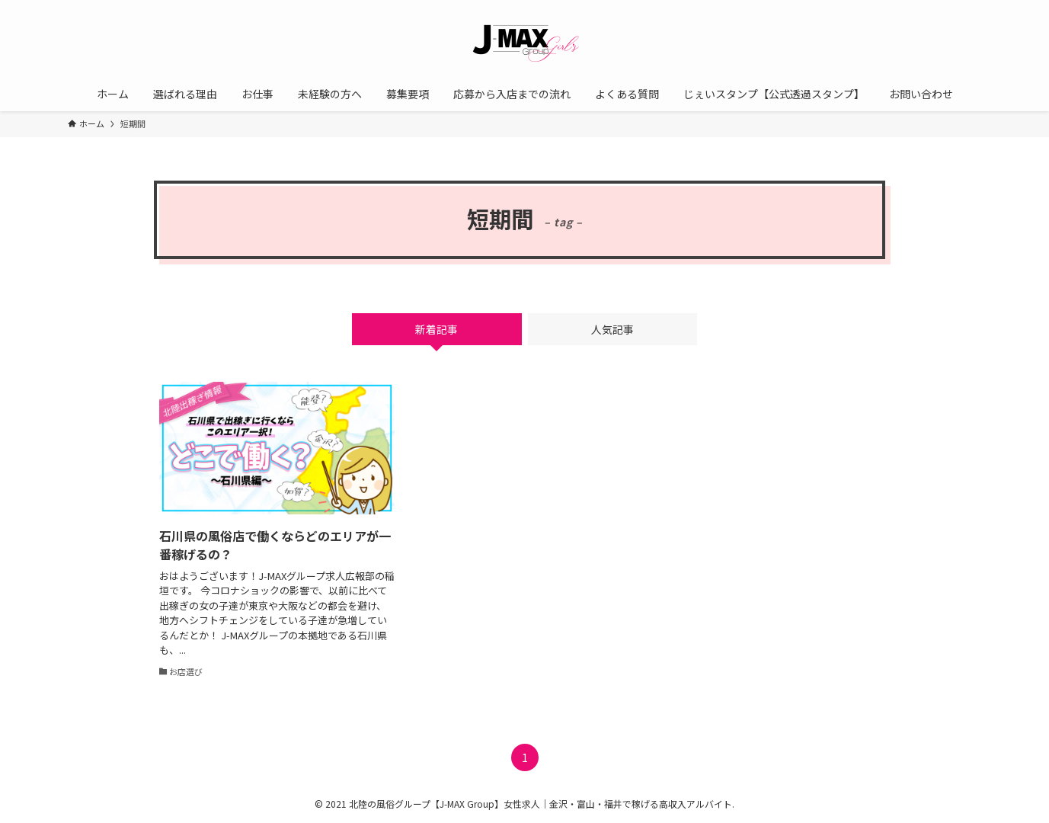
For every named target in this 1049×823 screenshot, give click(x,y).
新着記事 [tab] (436, 329)
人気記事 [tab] (612, 329)
